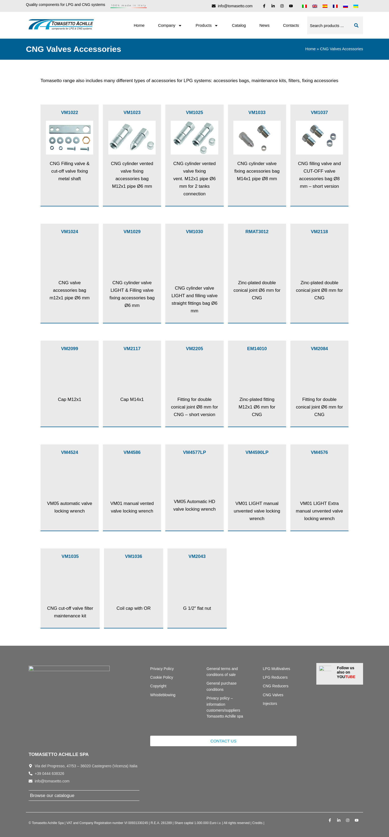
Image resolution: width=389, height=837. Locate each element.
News (264, 25)
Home (139, 25)
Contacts (291, 25)
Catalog (239, 25)
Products (207, 25)
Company (170, 25)
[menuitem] (304, 6)
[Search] (356, 25)
